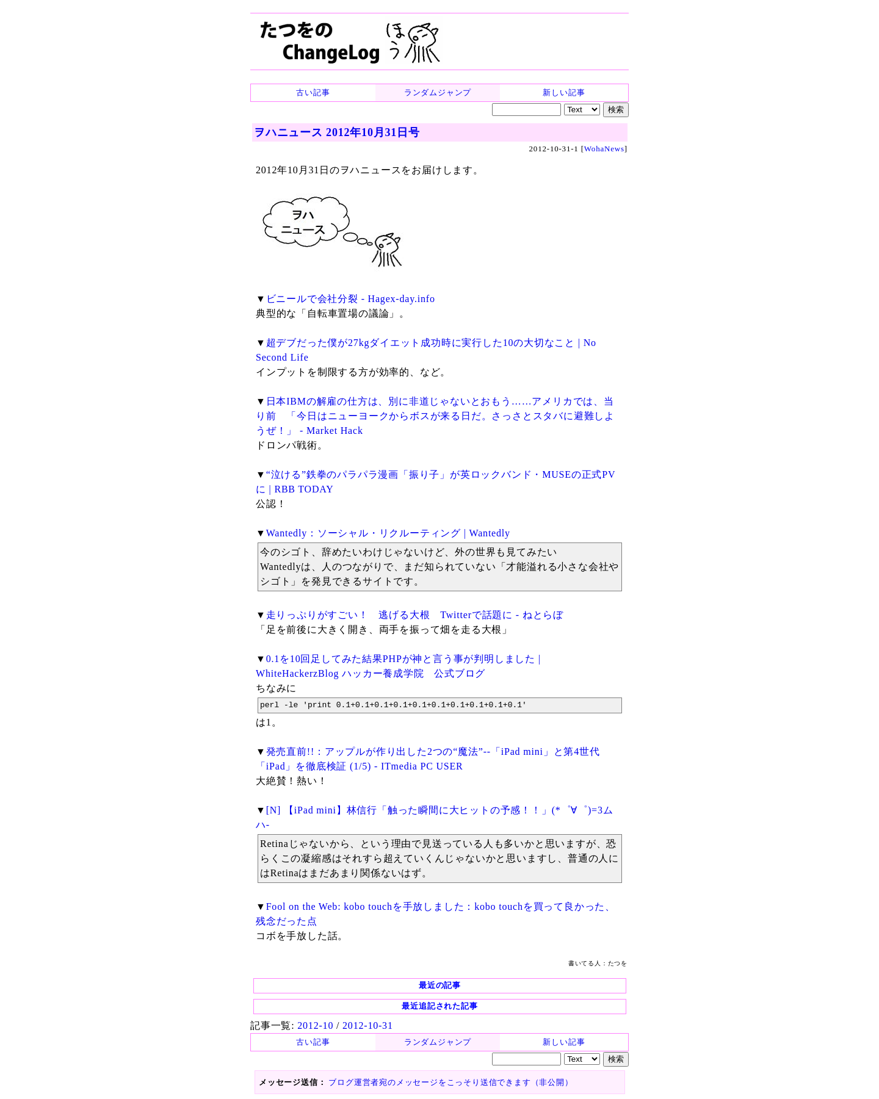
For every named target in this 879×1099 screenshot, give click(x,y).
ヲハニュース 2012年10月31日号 (337, 132)
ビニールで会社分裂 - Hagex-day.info (350, 299)
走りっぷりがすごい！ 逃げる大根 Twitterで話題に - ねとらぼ (414, 615)
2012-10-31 (367, 1025)
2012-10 (315, 1025)
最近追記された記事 (439, 1006)
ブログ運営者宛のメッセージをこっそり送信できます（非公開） (450, 1082)
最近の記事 (440, 985)
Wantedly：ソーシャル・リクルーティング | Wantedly (388, 533)
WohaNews (604, 148)
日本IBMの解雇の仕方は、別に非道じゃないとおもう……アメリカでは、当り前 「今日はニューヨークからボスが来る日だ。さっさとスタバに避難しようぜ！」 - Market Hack (435, 416)
